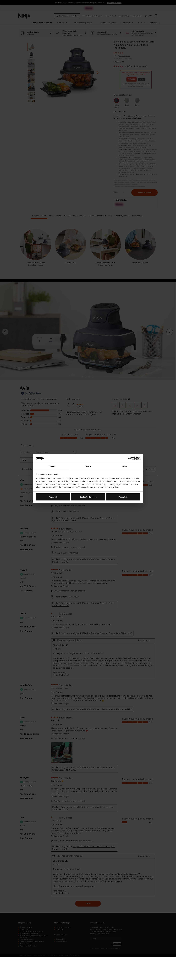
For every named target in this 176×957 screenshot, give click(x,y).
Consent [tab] (51, 466)
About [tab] (124, 466)
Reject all (53, 497)
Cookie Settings (88, 497)
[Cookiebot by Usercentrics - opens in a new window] (129, 458)
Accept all (123, 497)
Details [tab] (88, 466)
